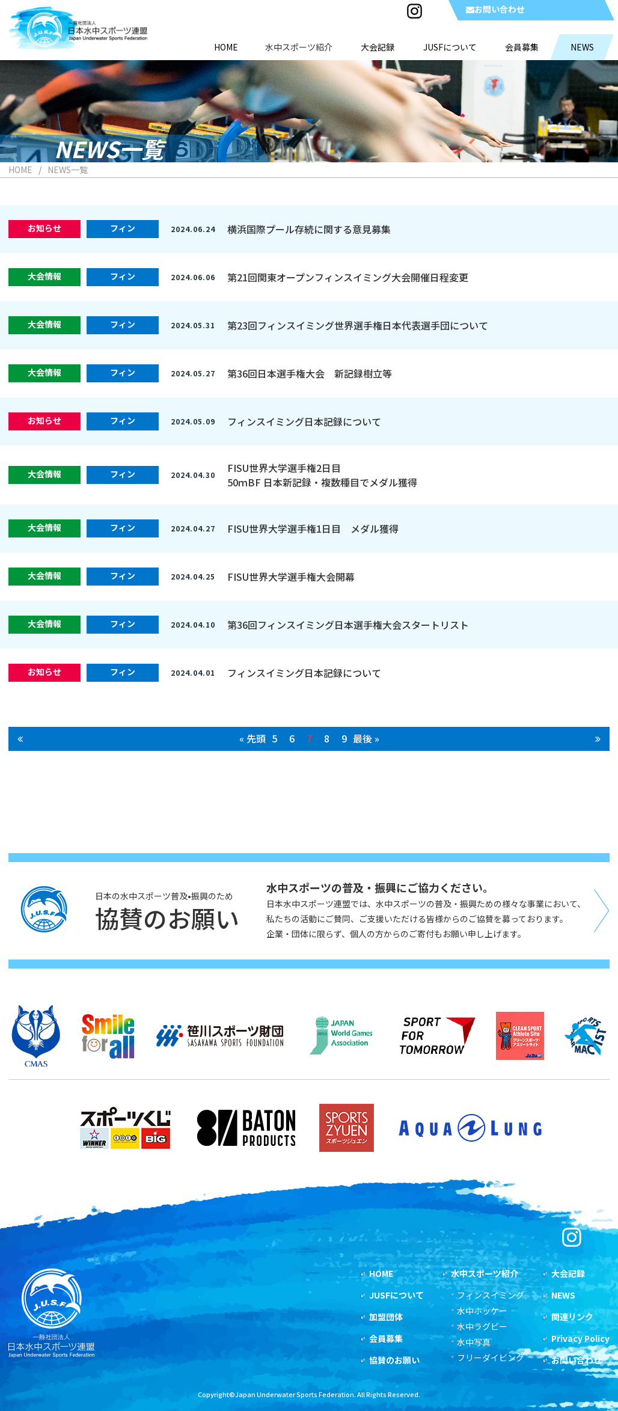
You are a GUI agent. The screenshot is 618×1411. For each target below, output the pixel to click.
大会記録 (568, 1273)
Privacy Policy (580, 1338)
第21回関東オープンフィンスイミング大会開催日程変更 (347, 277)
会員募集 (386, 1338)
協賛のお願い (394, 1360)
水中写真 (474, 1342)
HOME (20, 170)
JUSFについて (396, 1295)
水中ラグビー (482, 1326)
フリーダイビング (490, 1357)
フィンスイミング (490, 1295)
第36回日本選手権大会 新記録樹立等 (309, 373)
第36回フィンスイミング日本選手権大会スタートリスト (348, 624)
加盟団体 (386, 1317)
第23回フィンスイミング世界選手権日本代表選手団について (357, 325)
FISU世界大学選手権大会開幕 (291, 576)
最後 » (366, 738)
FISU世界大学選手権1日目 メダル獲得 (313, 528)
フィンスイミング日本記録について (304, 421)
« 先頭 (252, 738)
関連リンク (572, 1317)
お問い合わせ (495, 9)
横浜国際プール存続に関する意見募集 (309, 229)
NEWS (563, 1295)
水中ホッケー (482, 1311)
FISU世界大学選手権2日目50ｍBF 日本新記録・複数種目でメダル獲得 (322, 475)
